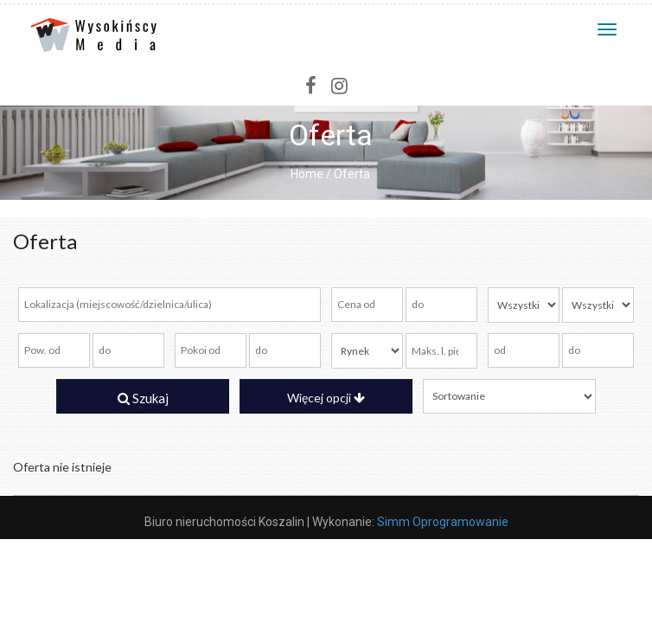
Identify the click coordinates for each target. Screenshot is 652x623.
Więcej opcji (326, 397)
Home (307, 174)
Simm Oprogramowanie (442, 522)
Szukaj (143, 398)
